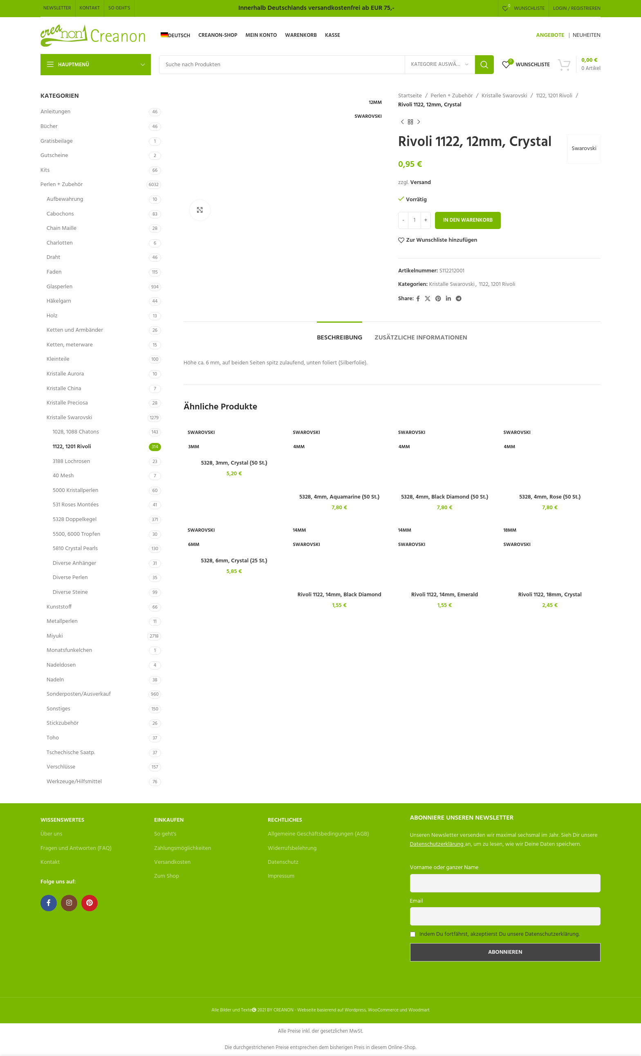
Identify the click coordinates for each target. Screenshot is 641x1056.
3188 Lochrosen (71, 461)
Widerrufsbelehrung (292, 848)
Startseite (410, 96)
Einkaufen (169, 820)
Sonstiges (58, 709)
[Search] (326, 64)
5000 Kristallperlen (76, 490)
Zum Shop (166, 876)
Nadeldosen (61, 665)
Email (416, 901)
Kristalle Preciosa (67, 403)
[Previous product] (402, 122)
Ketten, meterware (70, 345)
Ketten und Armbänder (75, 330)
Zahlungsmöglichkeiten (182, 848)
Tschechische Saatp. (71, 752)
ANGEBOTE (550, 35)
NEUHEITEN (587, 35)
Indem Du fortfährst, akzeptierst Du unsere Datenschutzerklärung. (499, 934)
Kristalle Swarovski (69, 417)
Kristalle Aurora (65, 374)
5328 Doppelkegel (74, 519)
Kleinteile (58, 359)
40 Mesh (63, 476)
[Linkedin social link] (448, 299)
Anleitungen (55, 112)
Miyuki (55, 636)
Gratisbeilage (56, 141)
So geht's (165, 834)
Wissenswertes (62, 820)
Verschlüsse (61, 767)
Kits (44, 170)
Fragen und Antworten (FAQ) (76, 848)
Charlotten (60, 243)
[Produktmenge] (414, 220)
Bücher (49, 126)
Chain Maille (61, 228)
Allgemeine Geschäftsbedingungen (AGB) (318, 834)
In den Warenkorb (468, 220)
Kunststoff (59, 607)
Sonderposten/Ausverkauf (79, 694)
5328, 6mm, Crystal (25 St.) (234, 561)
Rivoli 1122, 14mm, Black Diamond (339, 595)
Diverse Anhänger (74, 563)
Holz (52, 316)
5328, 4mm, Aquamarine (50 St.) (339, 497)
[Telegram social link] (458, 299)
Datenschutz (283, 862)
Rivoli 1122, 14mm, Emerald (444, 595)
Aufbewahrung (65, 199)
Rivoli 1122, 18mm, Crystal (550, 595)
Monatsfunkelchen (69, 650)
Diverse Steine (70, 592)
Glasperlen (59, 287)
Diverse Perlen (70, 577)
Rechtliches (285, 820)
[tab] (339, 333)
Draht (53, 257)
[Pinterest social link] (438, 299)
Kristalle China (64, 388)
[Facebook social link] (418, 299)
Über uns (51, 834)
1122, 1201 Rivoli (72, 447)
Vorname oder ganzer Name (444, 867)
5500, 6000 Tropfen (76, 534)
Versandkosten (172, 862)
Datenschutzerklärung (437, 844)
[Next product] (419, 122)
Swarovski (584, 148)
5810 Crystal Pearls (75, 548)
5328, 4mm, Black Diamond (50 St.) (444, 497)
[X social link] (427, 299)
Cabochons (60, 214)
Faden (54, 272)
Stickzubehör (62, 723)
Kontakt (50, 862)
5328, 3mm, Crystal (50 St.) (234, 463)
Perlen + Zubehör (61, 184)
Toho (53, 738)
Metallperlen (62, 621)
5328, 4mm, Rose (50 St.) (549, 497)
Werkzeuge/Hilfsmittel (74, 781)
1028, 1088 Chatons (76, 432)
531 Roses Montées (76, 505)
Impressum (281, 876)
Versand (420, 182)
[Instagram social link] (69, 903)
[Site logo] (93, 35)
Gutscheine (54, 155)
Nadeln (55, 680)
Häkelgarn (59, 301)
